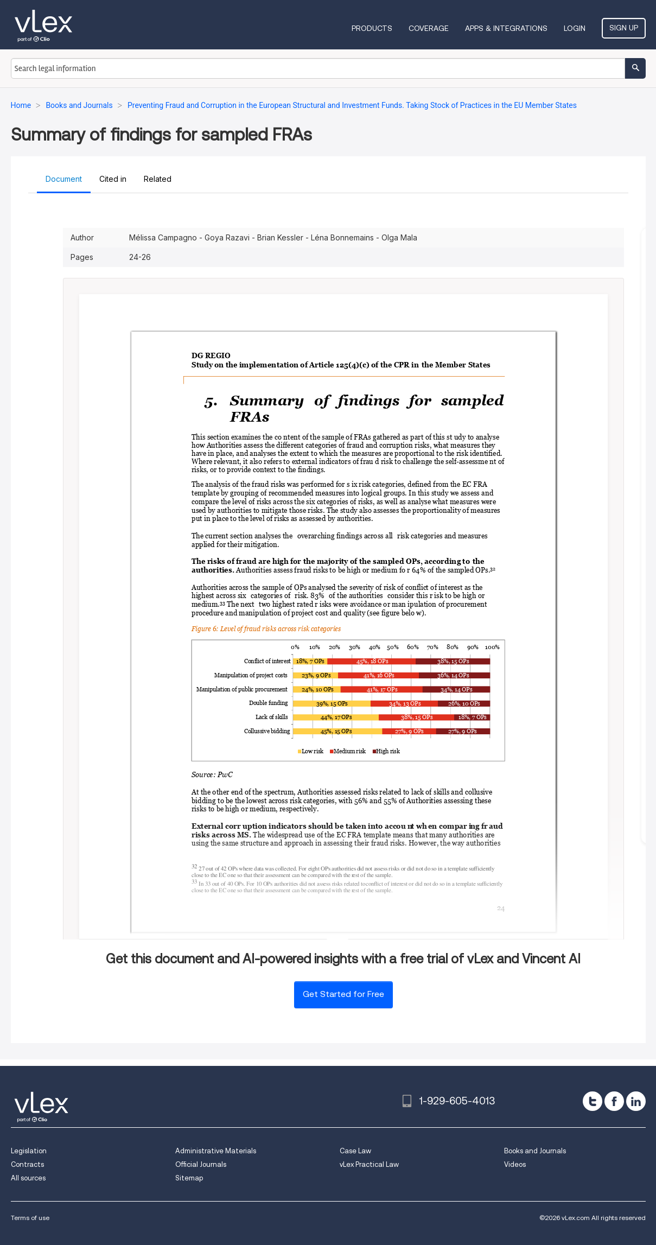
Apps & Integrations (506, 28)
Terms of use (30, 1217)
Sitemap (189, 1178)
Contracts (27, 1164)
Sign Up (623, 27)
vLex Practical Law (369, 1164)
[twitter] (592, 1101)
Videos (515, 1164)
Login (574, 28)
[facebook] (614, 1101)
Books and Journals (535, 1151)
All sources (28, 1178)
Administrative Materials (215, 1151)
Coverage (429, 28)
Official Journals (200, 1164)
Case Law (355, 1151)
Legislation (29, 1151)
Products (372, 28)
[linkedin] (636, 1101)
